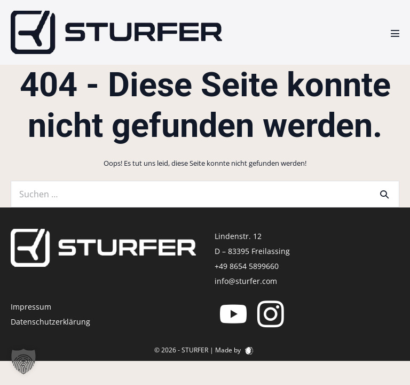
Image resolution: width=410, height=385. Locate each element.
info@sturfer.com (246, 281)
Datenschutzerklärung (50, 322)
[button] (23, 361)
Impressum (31, 307)
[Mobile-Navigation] (395, 33)
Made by (234, 350)
